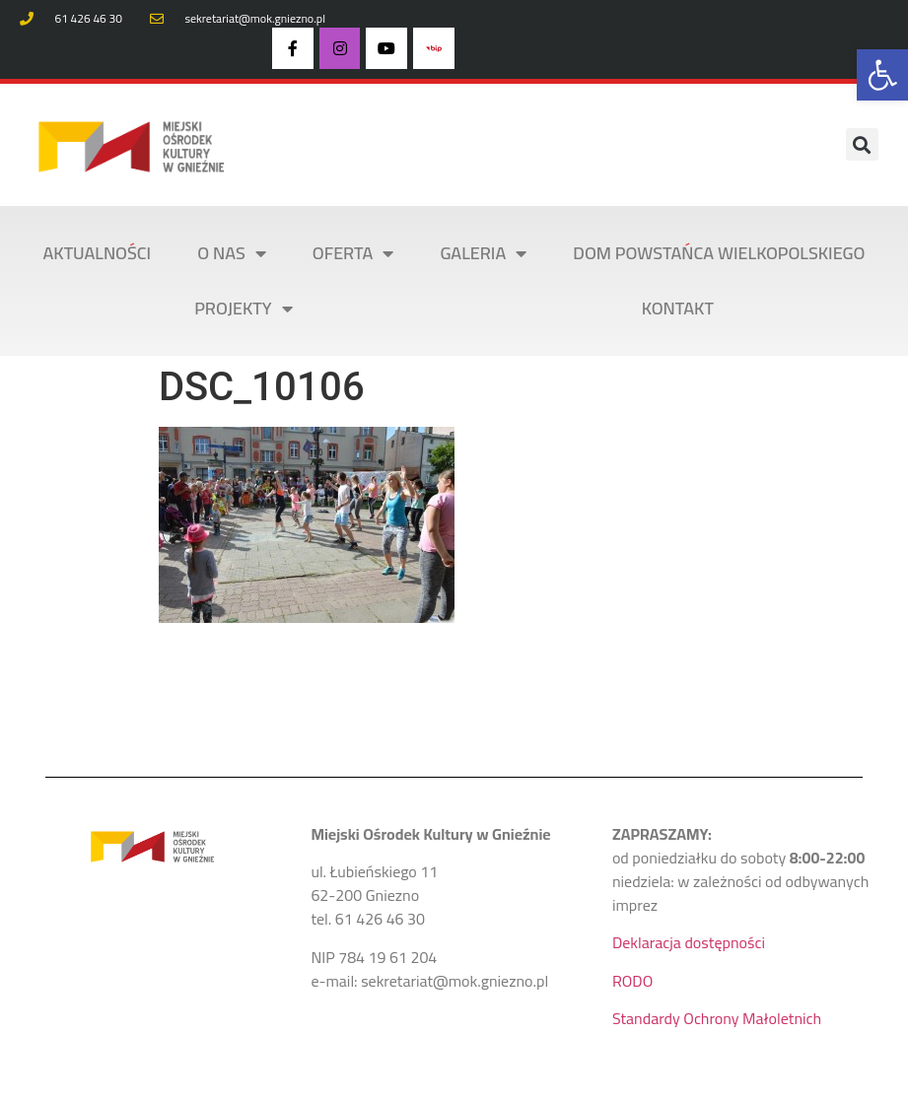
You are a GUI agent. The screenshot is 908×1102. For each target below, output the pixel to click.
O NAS (231, 253)
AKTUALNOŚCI (97, 253)
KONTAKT (678, 308)
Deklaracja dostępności (688, 942)
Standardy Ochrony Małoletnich (716, 1018)
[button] (882, 75)
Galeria (483, 253)
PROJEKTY (243, 308)
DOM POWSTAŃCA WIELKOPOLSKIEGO (719, 253)
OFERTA (353, 253)
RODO (632, 981)
